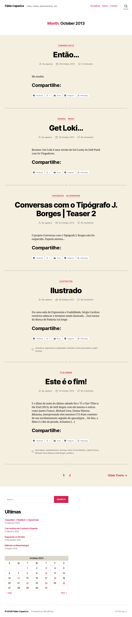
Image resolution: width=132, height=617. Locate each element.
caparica (49, 64)
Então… (66, 54)
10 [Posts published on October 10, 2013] (46, 572)
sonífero (70, 452)
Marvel (62, 119)
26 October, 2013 (67, 64)
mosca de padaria (83, 347)
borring (63, 449)
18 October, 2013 (66, 299)
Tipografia (58, 195)
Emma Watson (79, 449)
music (71, 119)
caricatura (39, 347)
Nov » (64, 592)
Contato (113, 6)
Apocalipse (40, 449)
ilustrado (71, 347)
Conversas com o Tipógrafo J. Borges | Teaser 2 (66, 209)
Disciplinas (95, 6)
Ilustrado (66, 290)
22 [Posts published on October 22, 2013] (27, 582)
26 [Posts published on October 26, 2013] (64, 582)
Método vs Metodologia (17, 544)
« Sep (9, 592)
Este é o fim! (66, 380)
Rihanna (50, 452)
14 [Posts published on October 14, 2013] (18, 577)
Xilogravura (73, 195)
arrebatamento (52, 449)
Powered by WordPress (42, 610)
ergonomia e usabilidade (55, 347)
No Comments (87, 137)
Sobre (105, 6)
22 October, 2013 (66, 222)
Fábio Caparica (14, 5)
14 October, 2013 (66, 390)
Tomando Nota (66, 45)
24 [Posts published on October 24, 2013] (46, 582)
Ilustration (66, 281)
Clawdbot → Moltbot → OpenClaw (22, 519)
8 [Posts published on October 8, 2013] (27, 572)
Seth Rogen (60, 452)
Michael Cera (41, 452)
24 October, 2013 (66, 137)
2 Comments (87, 64)
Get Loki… (66, 127)
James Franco (93, 449)
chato (69, 449)
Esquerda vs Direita (15, 536)
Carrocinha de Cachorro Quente (21, 527)
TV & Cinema (66, 372)
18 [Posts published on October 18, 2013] (55, 577)
